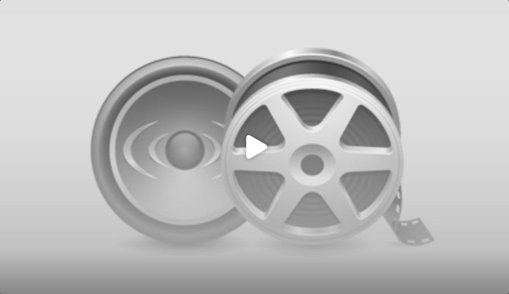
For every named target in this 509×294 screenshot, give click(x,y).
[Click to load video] (254, 147)
